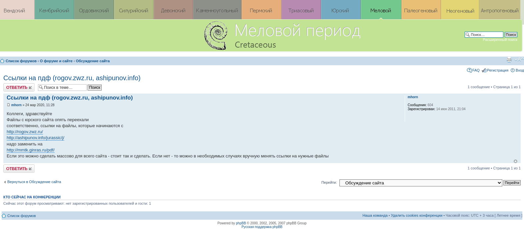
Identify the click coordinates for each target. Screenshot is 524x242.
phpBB (241, 223)
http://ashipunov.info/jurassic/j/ (35, 137)
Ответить (19, 87)
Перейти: (329, 182)
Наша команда (374, 215)
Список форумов (21, 61)
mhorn (16, 105)
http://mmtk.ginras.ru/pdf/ (31, 149)
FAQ (476, 70)
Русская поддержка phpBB (262, 227)
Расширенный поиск (500, 40)
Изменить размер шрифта (519, 60)
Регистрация (497, 70)
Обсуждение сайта (93, 61)
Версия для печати (509, 60)
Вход (520, 70)
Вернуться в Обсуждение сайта (34, 182)
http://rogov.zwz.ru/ (25, 131)
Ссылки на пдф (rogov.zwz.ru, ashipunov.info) (72, 78)
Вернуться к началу (515, 161)
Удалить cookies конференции (417, 215)
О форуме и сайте (56, 61)
